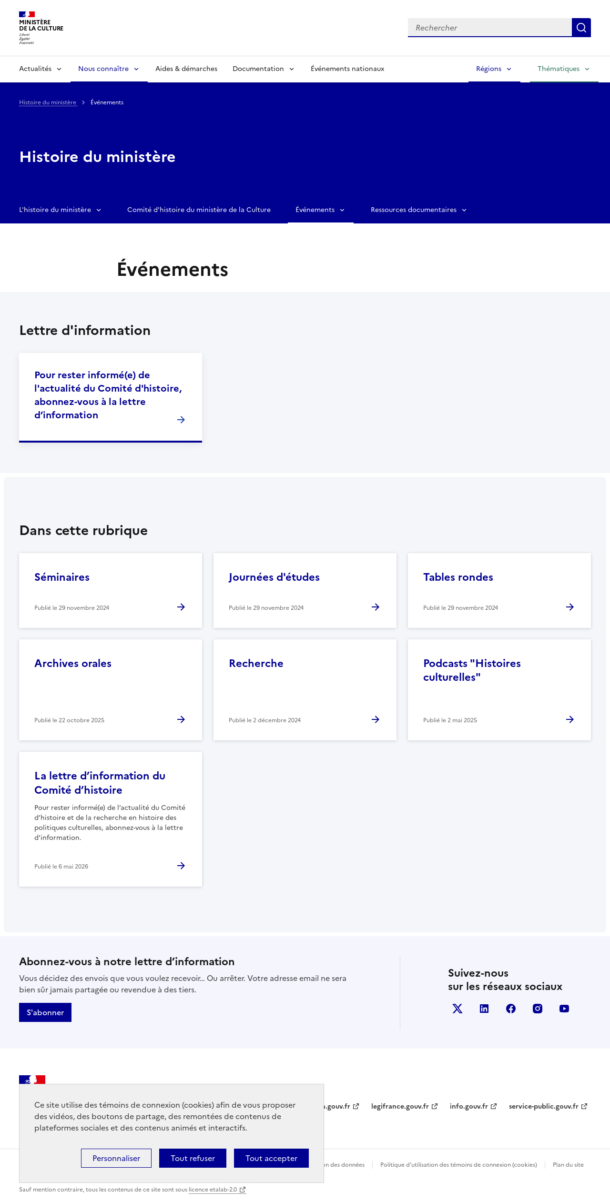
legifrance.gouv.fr (400, 1106)
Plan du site (568, 1165)
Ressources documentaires (414, 210)
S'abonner (45, 1012)
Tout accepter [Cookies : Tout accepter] (271, 1158)
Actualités (35, 69)
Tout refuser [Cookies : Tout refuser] (193, 1158)
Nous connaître (103, 69)
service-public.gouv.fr (544, 1106)
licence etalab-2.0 (213, 1189)
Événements (315, 210)
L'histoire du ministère (55, 210)
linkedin (484, 1008)
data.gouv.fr (330, 1106)
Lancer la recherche (581, 27)
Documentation (258, 69)
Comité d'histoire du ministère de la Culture (199, 210)
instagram (537, 1008)
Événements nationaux (347, 69)
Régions (488, 69)
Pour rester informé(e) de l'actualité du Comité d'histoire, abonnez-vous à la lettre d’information (108, 395)
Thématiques (559, 69)
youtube (564, 1008)
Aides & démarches (186, 69)
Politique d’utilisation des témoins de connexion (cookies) (458, 1165)
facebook (510, 1008)
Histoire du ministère (48, 102)
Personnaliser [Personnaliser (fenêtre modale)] (116, 1158)
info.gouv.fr (469, 1106)
